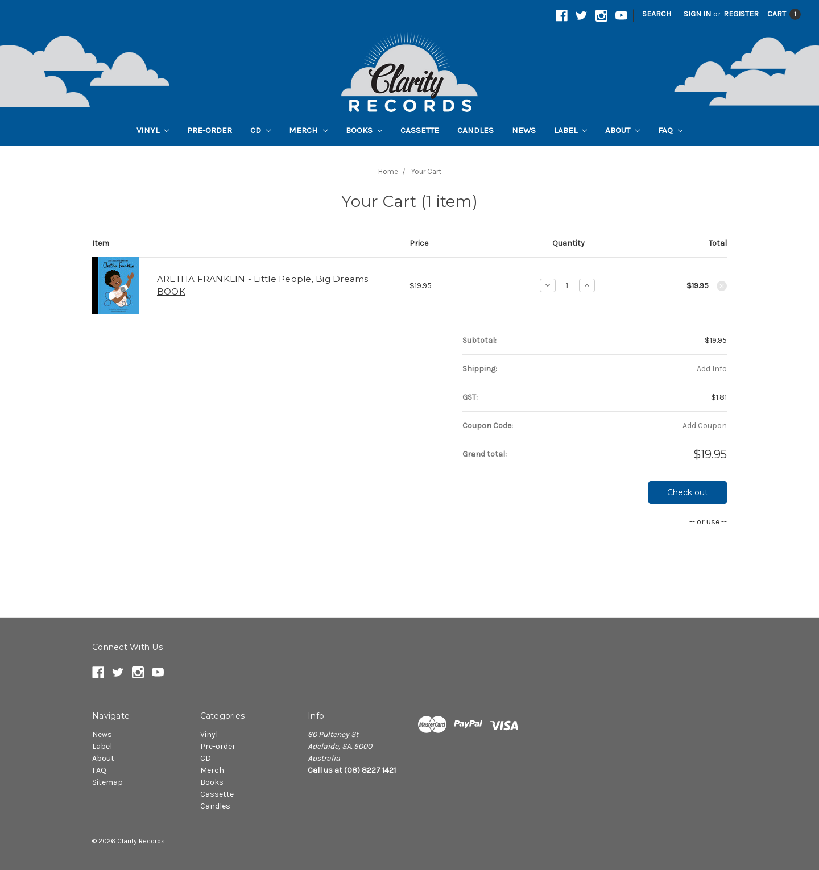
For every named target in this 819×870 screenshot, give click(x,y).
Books (364, 130)
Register (741, 14)
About (622, 130)
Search (656, 14)
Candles (475, 130)
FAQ (670, 130)
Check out (687, 492)
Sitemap (107, 782)
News (524, 130)
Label (570, 130)
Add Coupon (704, 425)
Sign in (697, 14)
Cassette (419, 130)
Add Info (712, 369)
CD (260, 130)
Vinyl (152, 130)
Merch (308, 130)
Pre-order (209, 130)
